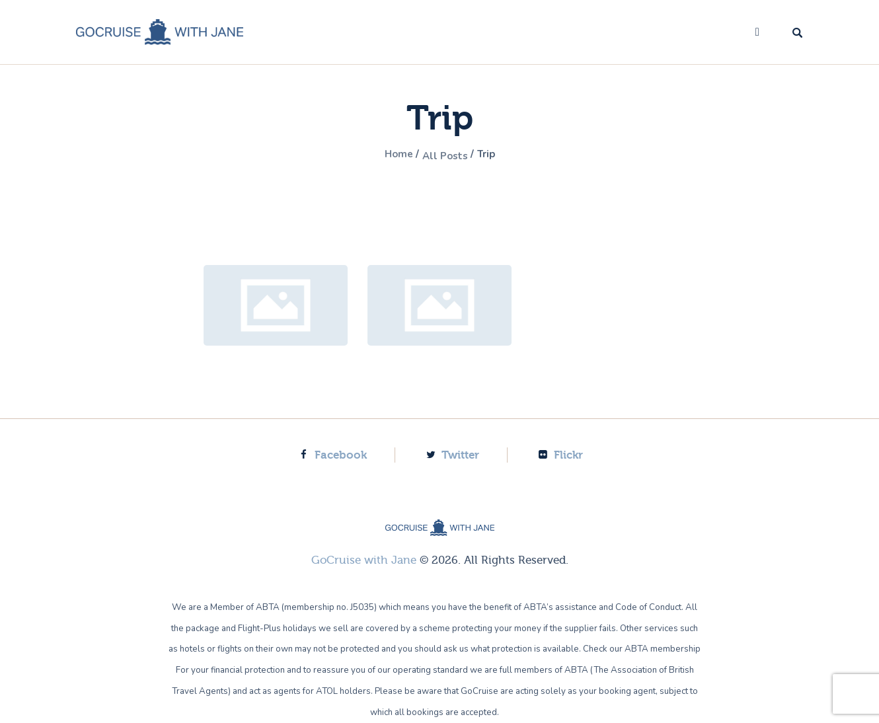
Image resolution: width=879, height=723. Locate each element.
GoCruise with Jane (363, 560)
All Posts (446, 155)
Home (392, 155)
